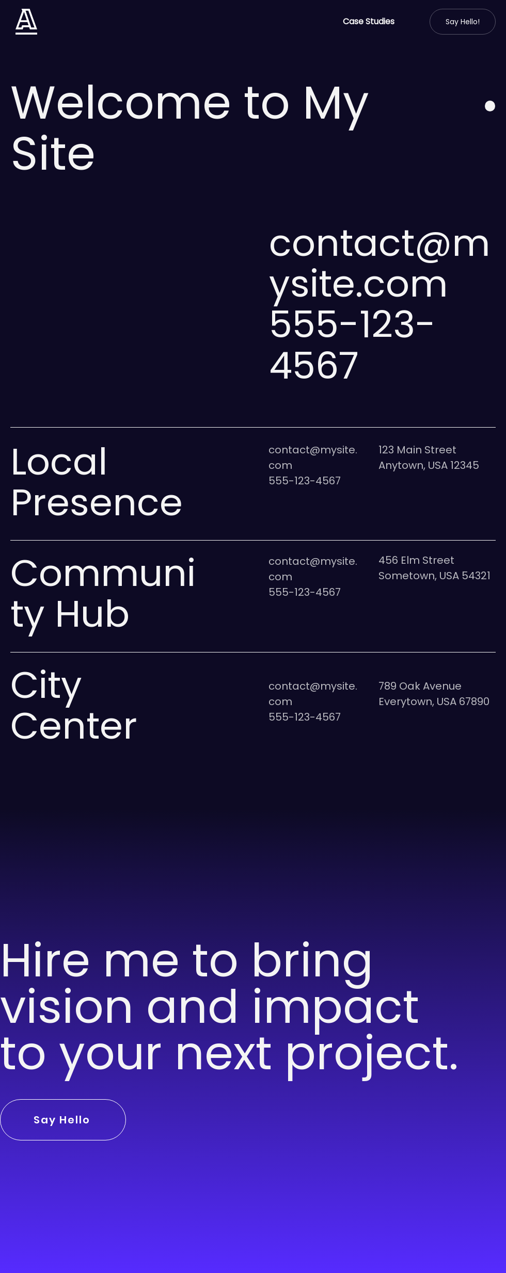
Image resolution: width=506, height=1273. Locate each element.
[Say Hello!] (463, 22)
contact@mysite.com (379, 263)
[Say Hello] (63, 1119)
